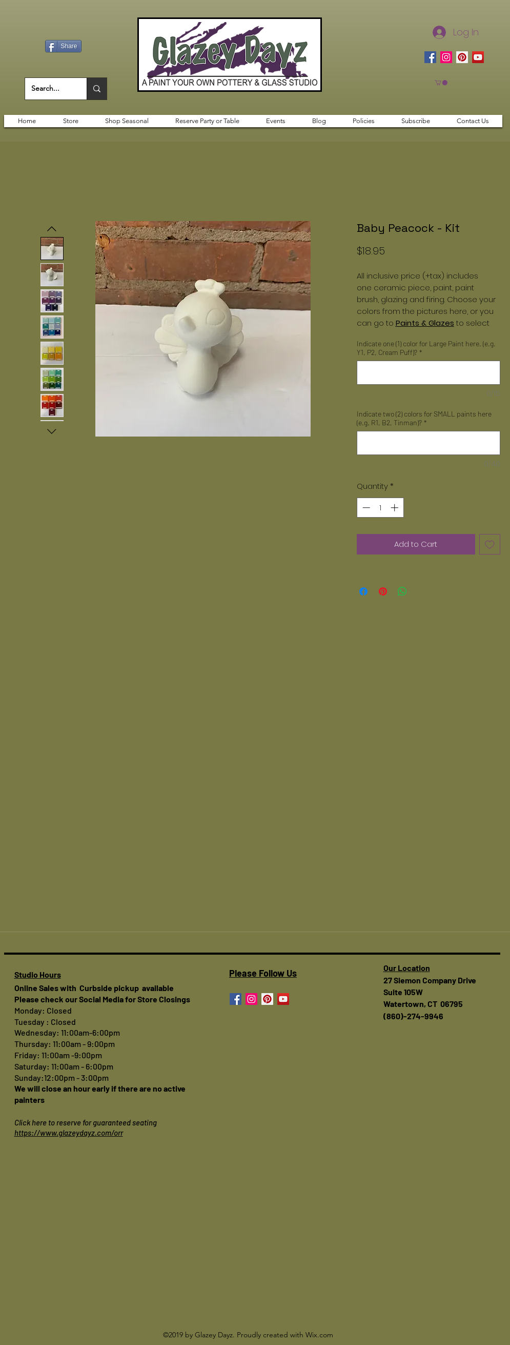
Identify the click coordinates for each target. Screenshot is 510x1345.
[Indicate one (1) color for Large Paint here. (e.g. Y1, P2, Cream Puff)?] (428, 372)
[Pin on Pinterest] (383, 591)
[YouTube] (478, 57)
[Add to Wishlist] (489, 544)
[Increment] (395, 507)
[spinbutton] (380, 507)
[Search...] (48, 89)
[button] (441, 82)
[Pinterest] (462, 57)
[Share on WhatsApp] (402, 591)
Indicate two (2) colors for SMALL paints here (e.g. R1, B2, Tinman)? (424, 418)
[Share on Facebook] (363, 591)
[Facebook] (430, 57)
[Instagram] (446, 57)
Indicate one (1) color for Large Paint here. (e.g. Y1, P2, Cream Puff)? (426, 348)
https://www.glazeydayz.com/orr (68, 1132)
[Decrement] (365, 507)
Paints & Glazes (425, 323)
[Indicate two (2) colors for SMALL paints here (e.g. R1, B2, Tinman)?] (428, 443)
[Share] (63, 46)
